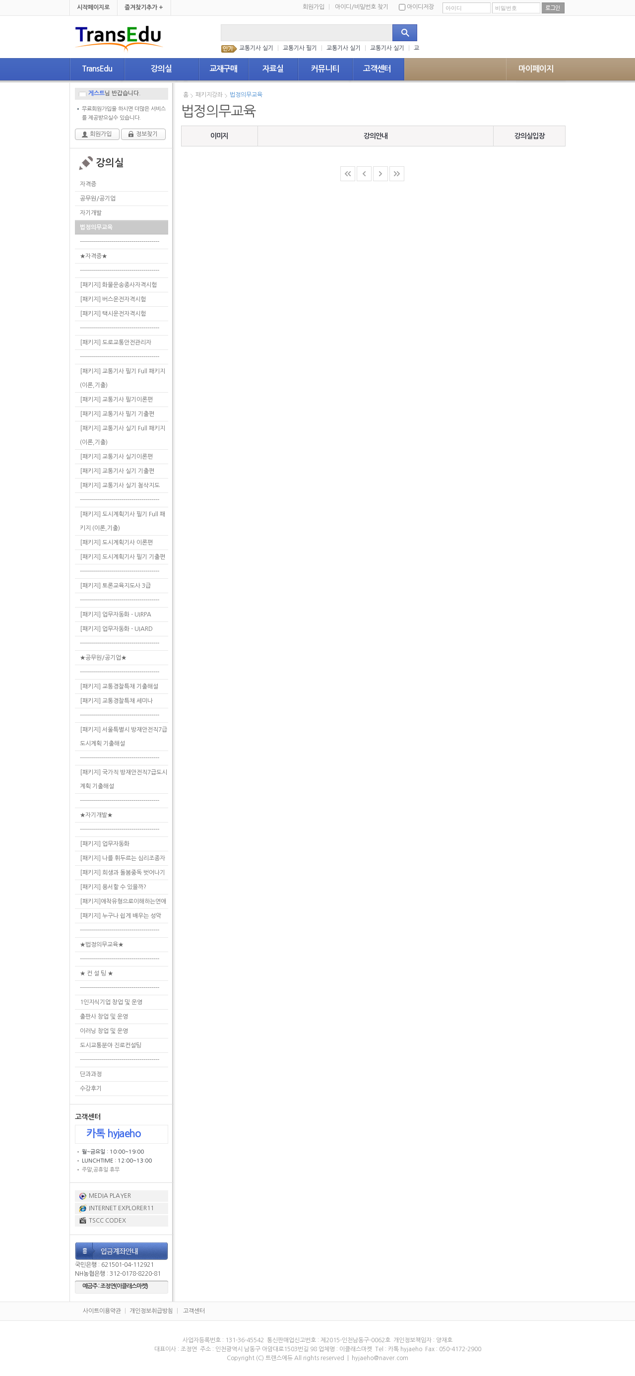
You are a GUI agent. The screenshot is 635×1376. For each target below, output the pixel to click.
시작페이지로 (93, 7)
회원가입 (316, 7)
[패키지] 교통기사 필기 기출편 (117, 414)
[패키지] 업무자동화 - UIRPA (115, 615)
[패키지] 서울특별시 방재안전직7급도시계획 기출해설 (123, 737)
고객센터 (377, 68)
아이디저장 (416, 7)
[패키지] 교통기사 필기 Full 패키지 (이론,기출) (122, 378)
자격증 (88, 184)
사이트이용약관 (102, 1311)
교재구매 (223, 68)
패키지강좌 (209, 95)
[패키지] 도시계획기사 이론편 (116, 543)
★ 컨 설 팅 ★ (96, 973)
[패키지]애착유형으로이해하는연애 (123, 901)
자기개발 (91, 213)
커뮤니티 (325, 68)
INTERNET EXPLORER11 (121, 1208)
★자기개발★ (96, 815)
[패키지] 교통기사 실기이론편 (116, 457)
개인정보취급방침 (151, 1311)
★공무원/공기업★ (103, 658)
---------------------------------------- (119, 242)
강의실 (161, 68)
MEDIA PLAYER (110, 1196)
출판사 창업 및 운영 (104, 1017)
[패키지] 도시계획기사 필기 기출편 (122, 557)
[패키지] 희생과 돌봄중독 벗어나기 (122, 873)
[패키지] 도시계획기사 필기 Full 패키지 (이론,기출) (122, 521)
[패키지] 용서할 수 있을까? (113, 887)
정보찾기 (147, 134)
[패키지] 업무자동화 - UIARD (116, 629)
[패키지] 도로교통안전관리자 (115, 342)
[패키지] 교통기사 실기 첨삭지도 (120, 485)
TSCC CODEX (107, 1221)
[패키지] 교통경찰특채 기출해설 (119, 686)
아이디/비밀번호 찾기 (361, 7)
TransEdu (97, 68)
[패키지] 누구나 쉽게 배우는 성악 (120, 916)
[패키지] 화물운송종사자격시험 (118, 285)
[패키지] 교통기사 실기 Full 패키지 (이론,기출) (122, 435)
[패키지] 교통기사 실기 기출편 (117, 471)
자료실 (272, 68)
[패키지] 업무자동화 (104, 844)
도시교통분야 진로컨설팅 (110, 1045)
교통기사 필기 (300, 48)
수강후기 (91, 1089)
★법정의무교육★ (102, 945)
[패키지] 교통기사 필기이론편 (116, 400)
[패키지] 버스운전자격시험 (113, 299)
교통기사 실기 (256, 48)
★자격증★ (93, 256)
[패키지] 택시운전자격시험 (113, 314)
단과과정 (91, 1074)
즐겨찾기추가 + (144, 7)
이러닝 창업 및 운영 (104, 1031)
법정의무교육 (96, 227)
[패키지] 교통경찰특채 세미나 (116, 701)
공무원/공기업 (98, 199)
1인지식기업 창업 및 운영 (111, 1002)
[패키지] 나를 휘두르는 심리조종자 (122, 858)
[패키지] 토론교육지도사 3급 (115, 586)
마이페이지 (535, 68)
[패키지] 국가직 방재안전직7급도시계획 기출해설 (123, 779)
